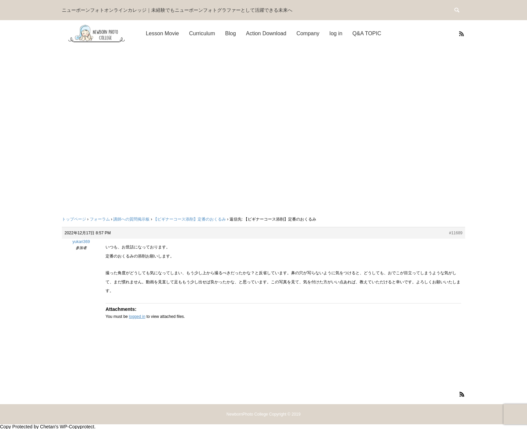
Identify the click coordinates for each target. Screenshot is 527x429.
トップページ (74, 219)
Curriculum (202, 33)
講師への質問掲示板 (131, 219)
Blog (230, 33)
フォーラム (100, 219)
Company (307, 33)
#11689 (455, 233)
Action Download (266, 33)
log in (335, 33)
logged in (137, 316)
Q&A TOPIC (367, 33)
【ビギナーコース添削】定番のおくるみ (189, 219)
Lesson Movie (162, 33)
